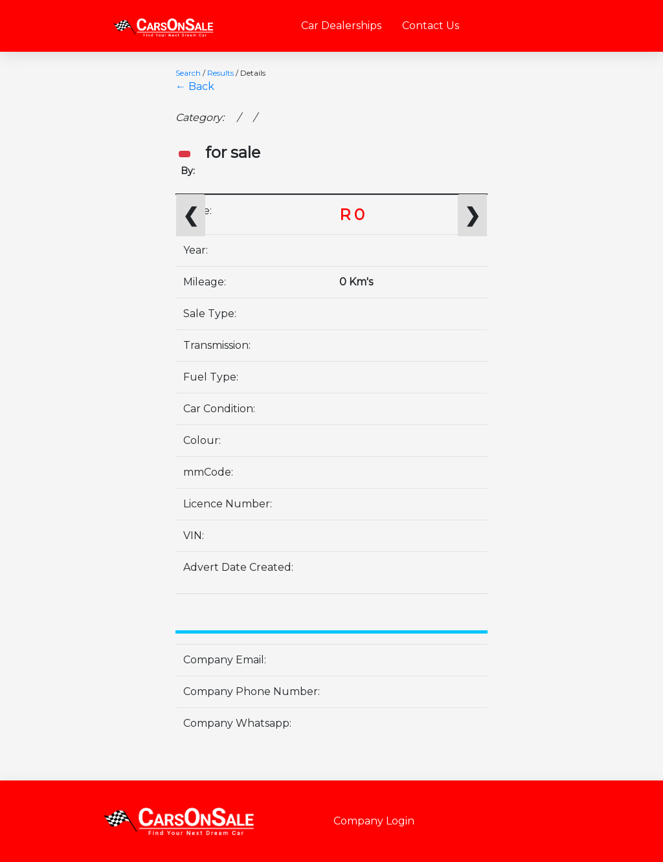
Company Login (373, 821)
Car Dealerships (341, 25)
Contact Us (430, 25)
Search (188, 73)
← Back (194, 86)
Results (220, 73)
